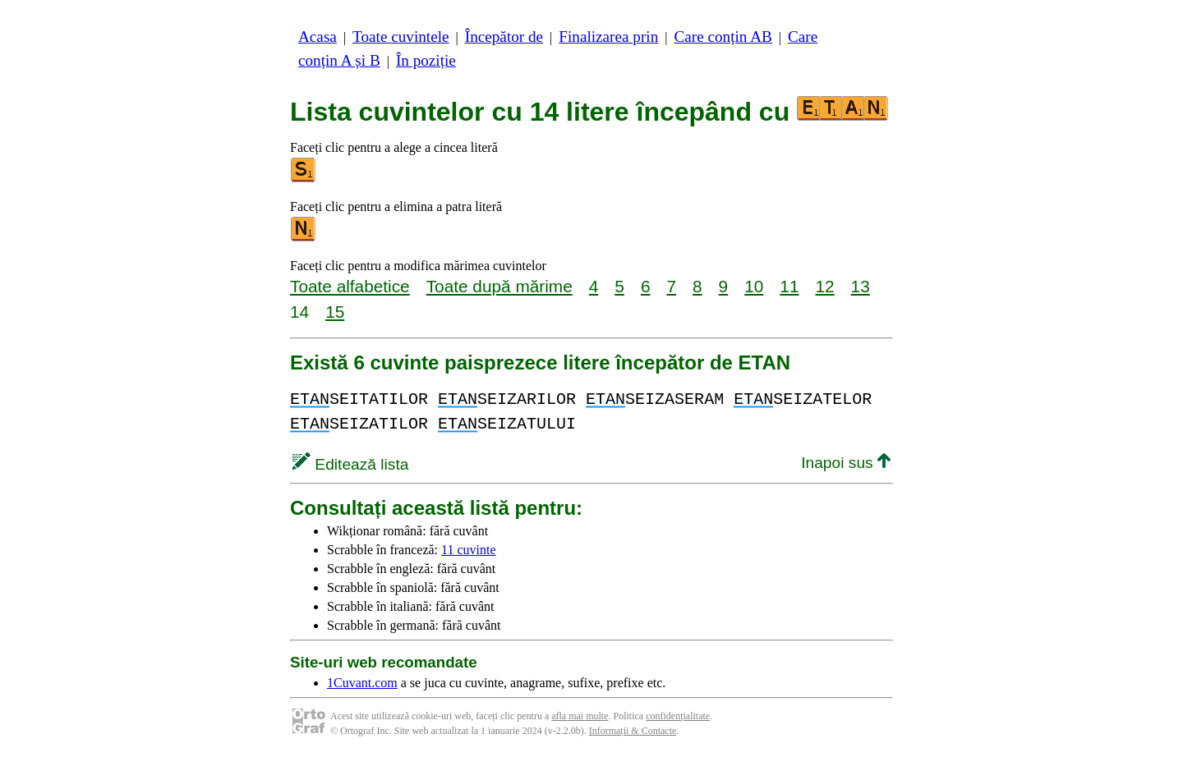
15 (334, 311)
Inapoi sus (846, 462)
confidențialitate (678, 716)
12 (824, 286)
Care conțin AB (722, 36)
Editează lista (350, 464)
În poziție (426, 60)
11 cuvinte (468, 550)
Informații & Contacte (633, 730)
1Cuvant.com (362, 683)
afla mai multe (579, 716)
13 (860, 286)
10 (753, 286)
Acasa (317, 36)
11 (789, 286)
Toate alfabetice (350, 286)
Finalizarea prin (608, 36)
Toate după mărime (499, 286)
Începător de (504, 36)
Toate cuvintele (400, 36)
